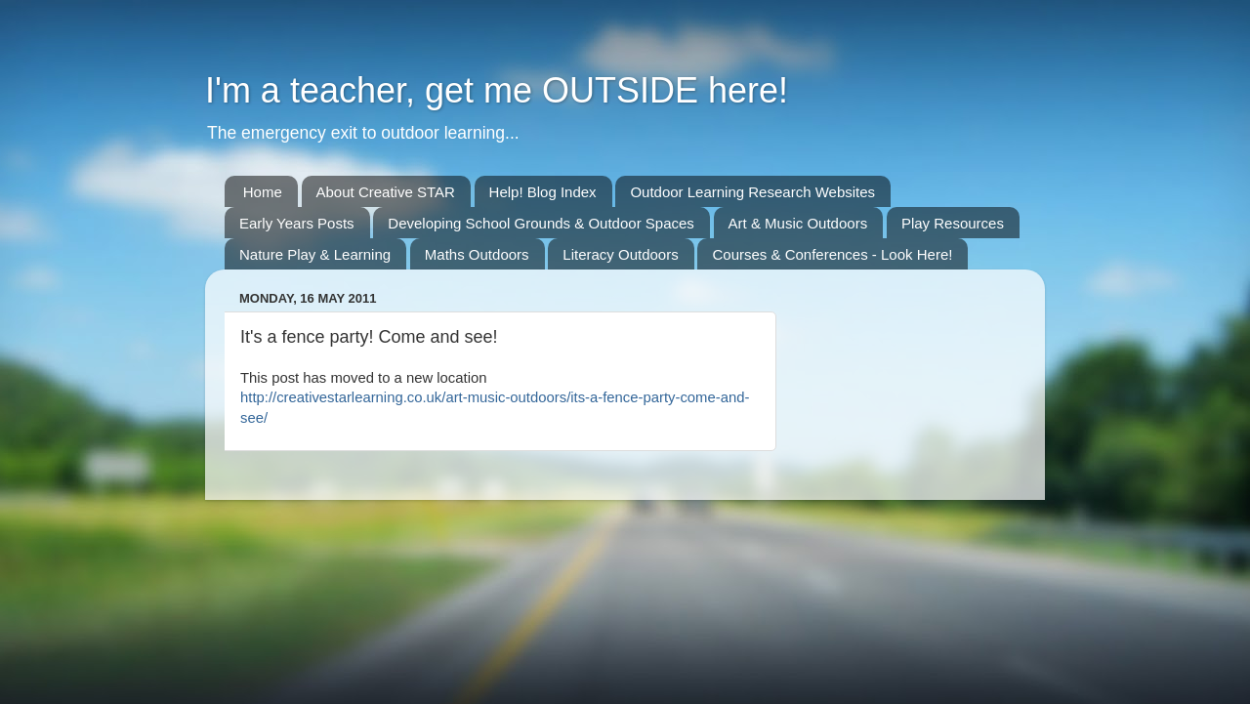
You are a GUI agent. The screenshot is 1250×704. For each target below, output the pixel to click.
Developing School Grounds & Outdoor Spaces (541, 223)
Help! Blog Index (543, 192)
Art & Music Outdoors (798, 223)
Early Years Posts (296, 223)
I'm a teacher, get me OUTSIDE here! (496, 90)
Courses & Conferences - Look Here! (832, 254)
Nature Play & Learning (315, 254)
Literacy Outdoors (620, 254)
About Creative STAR (385, 192)
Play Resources (952, 223)
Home (262, 192)
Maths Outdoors (477, 254)
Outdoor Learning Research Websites (752, 192)
